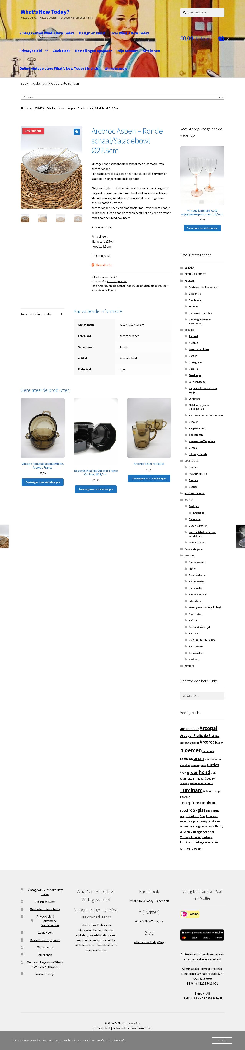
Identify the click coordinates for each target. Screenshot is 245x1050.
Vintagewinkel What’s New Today (47, 33)
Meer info (119, 1040)
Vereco (193, 448)
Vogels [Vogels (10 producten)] (183, 849)
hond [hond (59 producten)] (204, 772)
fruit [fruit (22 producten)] (183, 773)
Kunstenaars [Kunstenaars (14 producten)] (205, 783)
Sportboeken (196, 646)
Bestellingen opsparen (93, 50)
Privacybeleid (31, 50)
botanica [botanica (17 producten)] (208, 751)
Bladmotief (142, 285)
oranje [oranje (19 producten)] (216, 791)
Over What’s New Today (129, 33)
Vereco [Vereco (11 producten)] (208, 826)
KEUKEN (189, 280)
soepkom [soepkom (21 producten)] (192, 816)
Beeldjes (194, 506)
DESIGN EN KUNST (195, 274)
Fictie (192, 568)
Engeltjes (198, 512)
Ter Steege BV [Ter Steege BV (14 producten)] (196, 826)
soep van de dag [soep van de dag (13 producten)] (198, 821)
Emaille (193, 306)
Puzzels (193, 480)
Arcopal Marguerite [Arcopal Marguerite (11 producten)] (189, 742)
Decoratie (194, 519)
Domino (193, 467)
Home (28, 108)
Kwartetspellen (198, 473)
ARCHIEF (189, 666)
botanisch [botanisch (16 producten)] (186, 759)
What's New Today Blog (149, 942)
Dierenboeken (197, 562)
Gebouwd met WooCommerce (132, 1028)
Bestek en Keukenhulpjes (203, 287)
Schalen (51, 108)
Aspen (130, 285)
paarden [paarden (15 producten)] (185, 796)
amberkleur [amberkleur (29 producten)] (189, 728)
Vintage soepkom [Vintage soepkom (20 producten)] (206, 842)
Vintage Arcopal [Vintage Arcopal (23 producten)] (202, 832)
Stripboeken (196, 653)
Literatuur (195, 601)
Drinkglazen (196, 362)
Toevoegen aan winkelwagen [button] (43, 482)
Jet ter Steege (197, 381)
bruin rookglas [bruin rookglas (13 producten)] (212, 759)
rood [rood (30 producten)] (184, 810)
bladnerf (156, 285)
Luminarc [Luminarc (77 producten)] (191, 790)
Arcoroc (111, 281)
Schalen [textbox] (121, 97)
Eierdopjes (195, 375)
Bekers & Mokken (199, 349)
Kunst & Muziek (198, 594)
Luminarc (194, 398)
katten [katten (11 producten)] (193, 783)
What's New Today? (45, 12)
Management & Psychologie (205, 607)
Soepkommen (197, 428)
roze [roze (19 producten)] (209, 810)
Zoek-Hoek (61, 50)
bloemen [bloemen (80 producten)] (191, 750)
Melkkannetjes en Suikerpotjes (199, 407)
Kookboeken (196, 588)
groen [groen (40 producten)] (192, 772)
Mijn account (127, 50)
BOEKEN (189, 555)
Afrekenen (151, 50)
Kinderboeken (197, 581)
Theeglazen (196, 434)
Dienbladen (195, 300)
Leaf (165, 285)
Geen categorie (194, 549)
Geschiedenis (197, 575)
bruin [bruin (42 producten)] (198, 758)
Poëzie (193, 620)
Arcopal (193, 336)
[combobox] (123, 97)
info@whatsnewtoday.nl (207, 973)
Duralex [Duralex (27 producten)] (213, 765)
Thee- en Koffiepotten (202, 441)
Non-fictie (195, 614)
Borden (193, 356)
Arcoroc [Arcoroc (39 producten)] (207, 742)
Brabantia (195, 293)
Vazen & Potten (198, 525)
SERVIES (39, 108)
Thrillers (194, 659)
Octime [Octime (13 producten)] (207, 791)
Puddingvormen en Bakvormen (200, 321)
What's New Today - (149, 901)
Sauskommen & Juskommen (206, 415)
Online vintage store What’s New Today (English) (60, 68)
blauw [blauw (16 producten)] (219, 742)
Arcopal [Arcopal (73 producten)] (208, 728)
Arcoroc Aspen (117, 285)
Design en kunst (92, 33)
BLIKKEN (189, 267)
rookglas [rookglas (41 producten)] (196, 810)
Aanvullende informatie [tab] (36, 314)
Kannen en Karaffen (200, 313)
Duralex (193, 369)
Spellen (193, 487)
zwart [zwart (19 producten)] (198, 848)
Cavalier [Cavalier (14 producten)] (185, 765)
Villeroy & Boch (198, 454)
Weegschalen (197, 542)
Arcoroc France (107, 290)
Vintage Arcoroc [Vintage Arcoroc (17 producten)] (190, 837)
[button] (77, 132)
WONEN (189, 500)
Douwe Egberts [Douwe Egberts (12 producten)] (198, 765)
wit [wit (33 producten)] (190, 848)
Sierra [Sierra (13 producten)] (216, 810)
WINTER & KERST (195, 493)
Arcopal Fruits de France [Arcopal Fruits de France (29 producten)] (199, 735)
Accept (222, 1040)
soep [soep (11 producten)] (182, 816)
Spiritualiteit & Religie (202, 640)
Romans (194, 633)
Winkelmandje (116, 68)
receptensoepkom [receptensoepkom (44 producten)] (198, 802)
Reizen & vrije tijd (199, 627)
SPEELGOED (191, 461)
